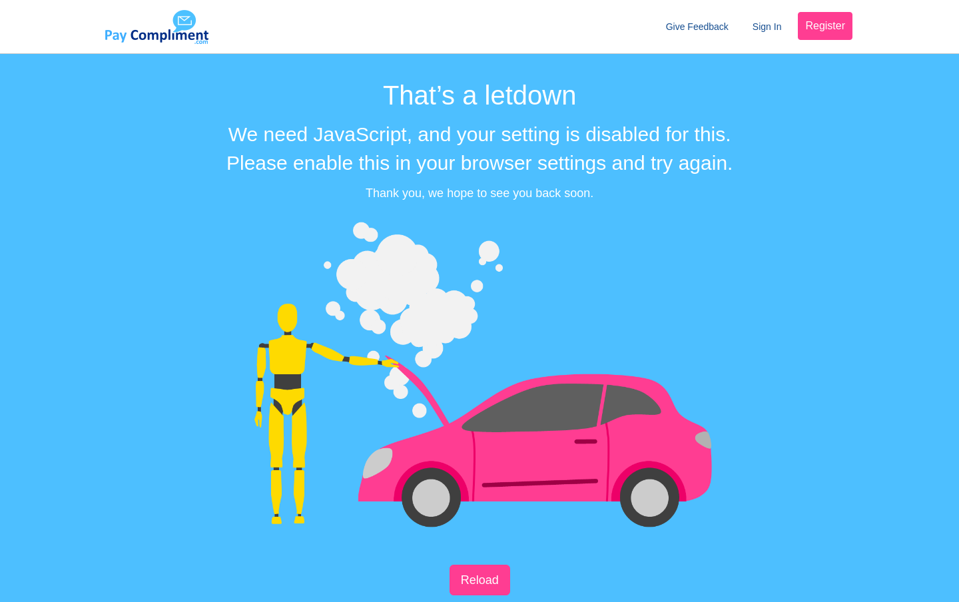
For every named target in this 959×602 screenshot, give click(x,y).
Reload (480, 580)
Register (825, 25)
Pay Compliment (156, 26)
